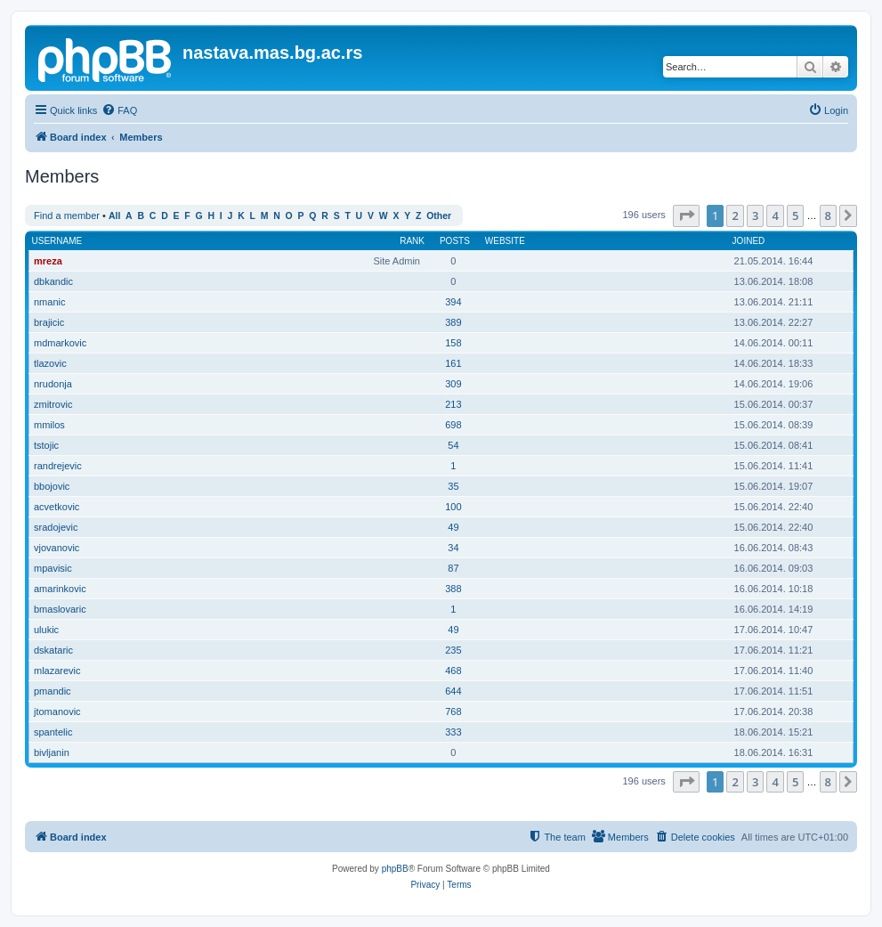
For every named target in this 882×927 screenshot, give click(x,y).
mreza (48, 261)
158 (453, 342)
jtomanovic (57, 711)
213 (453, 404)
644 (453, 691)
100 (453, 506)
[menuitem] (119, 110)
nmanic (49, 302)
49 (453, 527)
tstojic (46, 445)
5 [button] (795, 215)
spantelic (53, 732)
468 (453, 670)
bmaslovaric (60, 609)
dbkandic (53, 281)
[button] (686, 215)
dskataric (53, 650)
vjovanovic (56, 547)
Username (57, 241)
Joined (748, 241)
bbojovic (51, 486)
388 (453, 588)
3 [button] (755, 215)
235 (453, 650)
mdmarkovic (60, 342)
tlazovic (50, 363)
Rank (412, 241)
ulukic (46, 629)
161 (453, 363)
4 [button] (775, 215)
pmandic (52, 691)
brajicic (49, 322)
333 (453, 732)
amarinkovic (60, 588)
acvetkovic (56, 506)
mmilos (49, 424)
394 (453, 302)
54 (453, 445)
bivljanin (51, 752)
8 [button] (828, 215)
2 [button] (735, 215)
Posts (455, 241)
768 (453, 711)
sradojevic (56, 527)
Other (438, 216)
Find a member (67, 215)
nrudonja (53, 383)
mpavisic (53, 568)
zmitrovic (53, 404)
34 (453, 547)
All (114, 216)
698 (453, 424)
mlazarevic (57, 670)
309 (453, 383)
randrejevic (58, 465)
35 (453, 486)
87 (453, 568)
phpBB (395, 869)
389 (453, 322)
